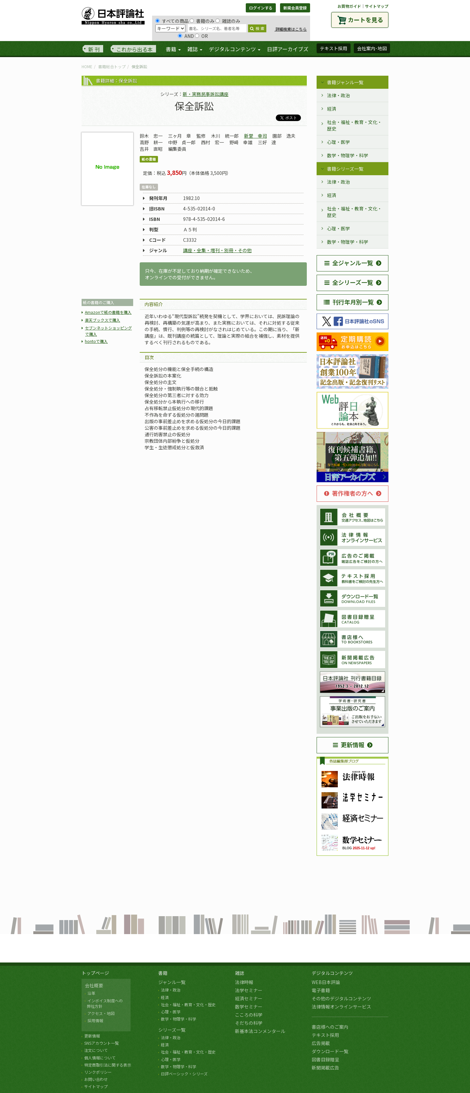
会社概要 (94, 985)
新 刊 (94, 49)
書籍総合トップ (112, 66)
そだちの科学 (248, 1023)
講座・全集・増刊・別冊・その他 (217, 250)
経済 (331, 108)
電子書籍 (321, 990)
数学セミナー (248, 1006)
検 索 (257, 28)
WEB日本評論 (326, 982)
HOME (87, 66)
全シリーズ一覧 (348, 282)
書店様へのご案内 (330, 1027)
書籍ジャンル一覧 (345, 82)
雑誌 (239, 973)
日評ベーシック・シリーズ (184, 1073)
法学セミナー (248, 990)
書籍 (162, 973)
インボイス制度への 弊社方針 (104, 1003)
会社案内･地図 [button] (372, 48)
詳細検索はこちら (290, 29)
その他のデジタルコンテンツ (341, 998)
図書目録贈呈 (325, 1059)
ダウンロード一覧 (330, 1051)
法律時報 (244, 982)
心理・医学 (338, 142)
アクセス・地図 (101, 1013)
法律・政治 (338, 95)
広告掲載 (321, 1043)
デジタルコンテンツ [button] (234, 49)
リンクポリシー (98, 1072)
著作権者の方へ (348, 493)
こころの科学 (248, 1014)
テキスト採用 (325, 1035)
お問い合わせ (96, 1079)
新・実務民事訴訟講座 (205, 94)
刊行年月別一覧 (349, 302)
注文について (96, 1050)
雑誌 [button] (194, 49)
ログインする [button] (261, 7)
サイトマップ (376, 6)
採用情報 (95, 1020)
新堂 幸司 (255, 135)
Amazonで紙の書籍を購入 (108, 312)
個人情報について (100, 1057)
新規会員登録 (295, 7)
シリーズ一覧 (171, 1029)
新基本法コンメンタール (260, 1031)
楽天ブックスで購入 (102, 320)
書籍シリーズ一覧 (345, 168)
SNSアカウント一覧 (101, 1043)
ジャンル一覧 (171, 982)
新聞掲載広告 (325, 1067)
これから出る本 (134, 49)
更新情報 (348, 744)
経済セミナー (248, 998)
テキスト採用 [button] (333, 48)
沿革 (91, 993)
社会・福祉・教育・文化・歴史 (354, 125)
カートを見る (365, 19)
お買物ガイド (349, 6)
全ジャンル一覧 (348, 262)
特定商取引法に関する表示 (107, 1065)
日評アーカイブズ (287, 49)
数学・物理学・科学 (347, 155)
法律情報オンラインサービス (341, 1006)
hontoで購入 (96, 341)
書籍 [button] (173, 49)
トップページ (95, 973)
